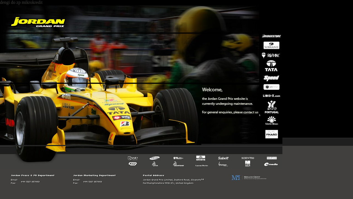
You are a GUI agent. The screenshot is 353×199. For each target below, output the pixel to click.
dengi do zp (10, 2)
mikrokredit (32, 2)
